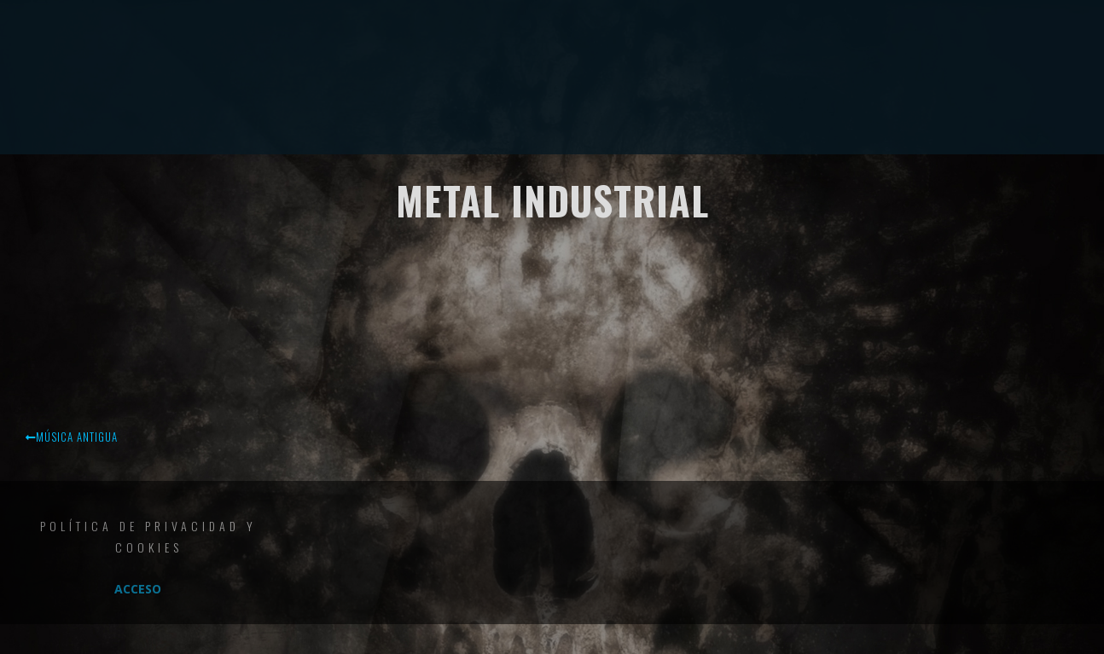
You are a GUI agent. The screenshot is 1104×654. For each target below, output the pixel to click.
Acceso (137, 589)
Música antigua (72, 436)
